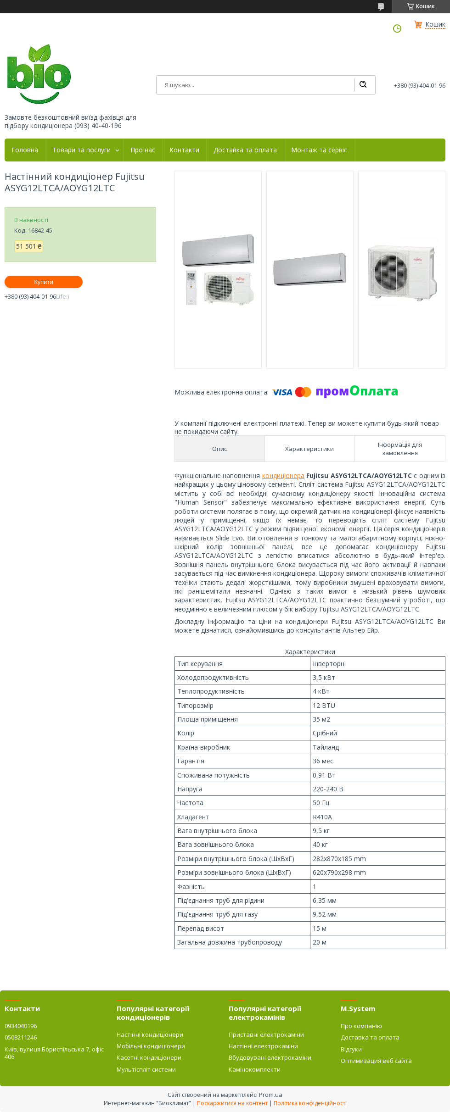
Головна (24, 150)
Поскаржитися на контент (232, 1103)
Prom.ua (270, 1094)
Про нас (142, 150)
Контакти (184, 150)
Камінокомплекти (255, 1069)
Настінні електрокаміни (263, 1046)
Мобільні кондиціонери (151, 1046)
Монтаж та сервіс (319, 150)
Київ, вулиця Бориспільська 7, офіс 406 (54, 1053)
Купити (43, 281)
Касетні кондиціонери (149, 1057)
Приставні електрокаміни (266, 1034)
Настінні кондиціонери (150, 1034)
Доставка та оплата (245, 150)
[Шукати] (362, 84)
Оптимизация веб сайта (376, 1060)
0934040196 (21, 1026)
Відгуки (351, 1049)
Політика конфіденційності (310, 1103)
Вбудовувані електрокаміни (270, 1057)
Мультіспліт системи (146, 1069)
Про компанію (361, 1026)
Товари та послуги (81, 150)
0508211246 (21, 1037)
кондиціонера (283, 475)
